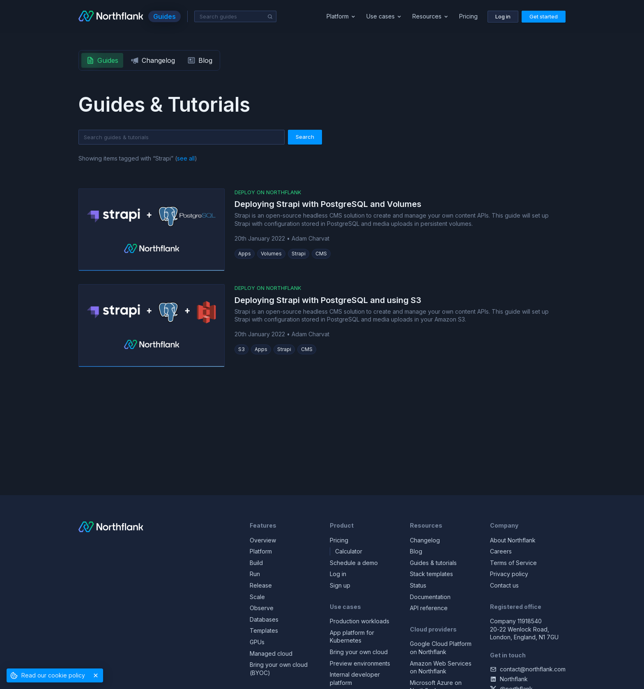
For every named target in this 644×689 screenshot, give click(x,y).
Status (418, 585)
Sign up (340, 585)
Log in (338, 573)
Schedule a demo (354, 562)
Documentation (430, 596)
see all (186, 158)
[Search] (270, 17)
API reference (429, 607)
